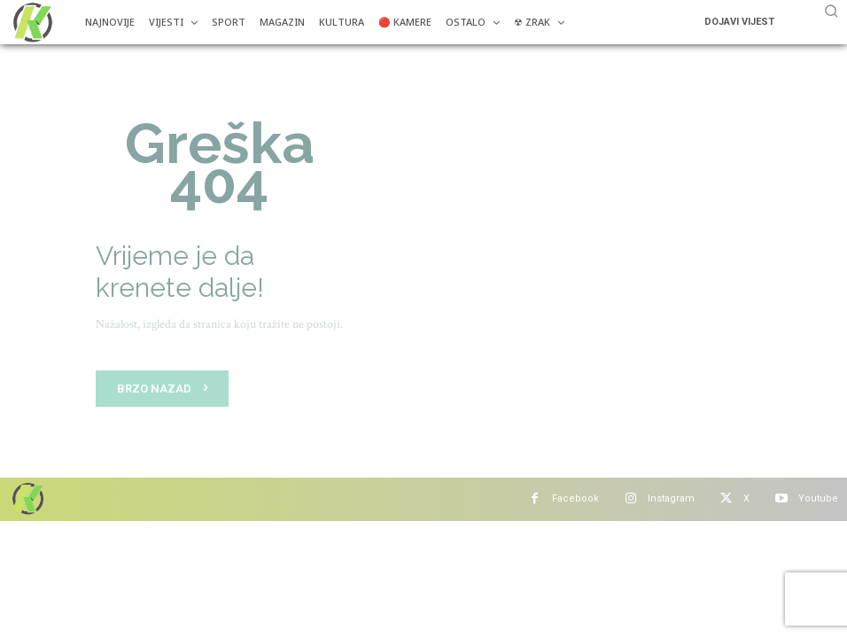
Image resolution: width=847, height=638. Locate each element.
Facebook (575, 498)
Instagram (671, 498)
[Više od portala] (31, 22)
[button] (831, 11)
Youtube (818, 498)
